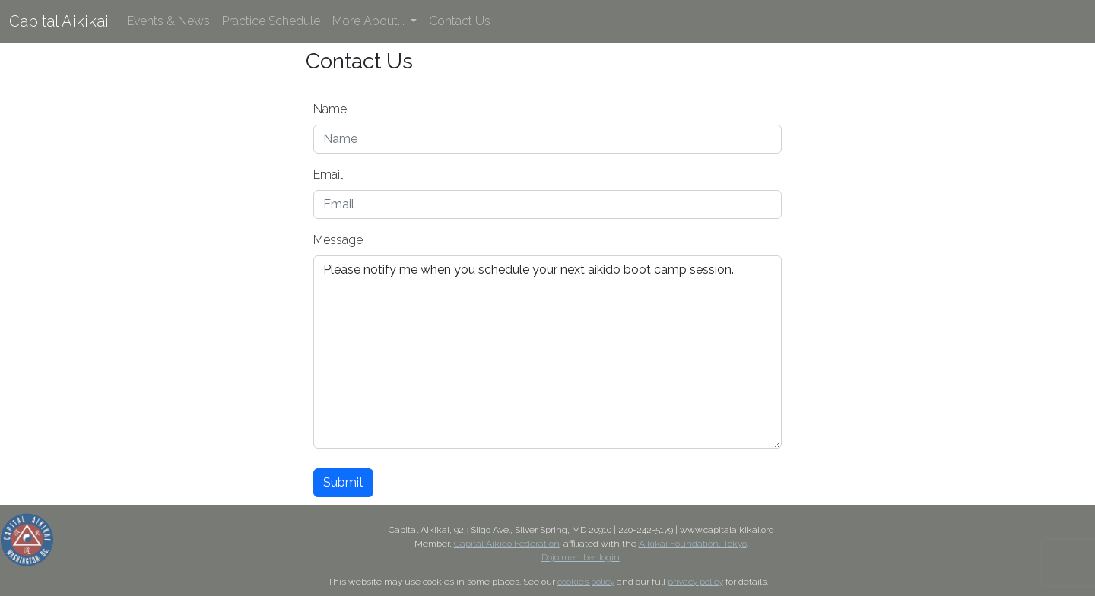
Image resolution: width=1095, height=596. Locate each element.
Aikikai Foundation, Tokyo (693, 543)
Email (328, 174)
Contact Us (459, 21)
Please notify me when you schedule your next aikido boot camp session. (547, 352)
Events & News (168, 21)
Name (330, 109)
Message (338, 240)
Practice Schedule (271, 21)
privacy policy (695, 581)
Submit (343, 482)
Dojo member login (580, 557)
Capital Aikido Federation (507, 543)
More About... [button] (370, 21)
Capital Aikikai (59, 21)
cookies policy (585, 581)
